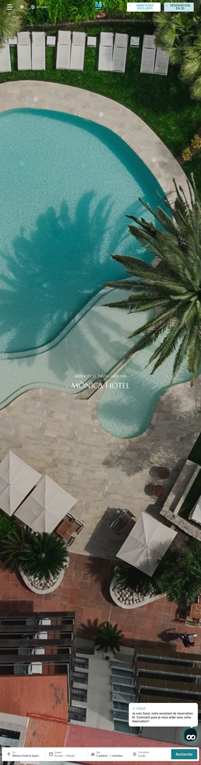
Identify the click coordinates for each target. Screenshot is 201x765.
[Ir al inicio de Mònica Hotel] (100, 7)
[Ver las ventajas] (144, 7)
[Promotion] (147, 756)
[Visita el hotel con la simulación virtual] (179, 7)
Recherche (184, 754)
